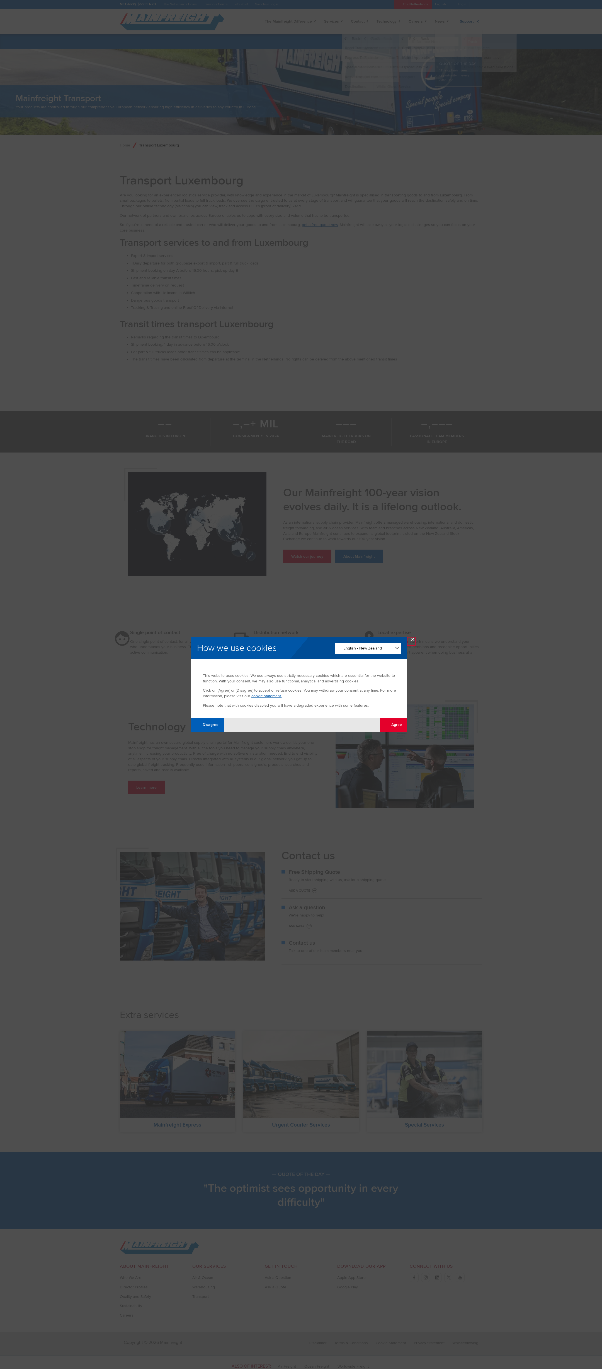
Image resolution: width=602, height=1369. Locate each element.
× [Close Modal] (413, 640)
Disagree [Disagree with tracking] (207, 724)
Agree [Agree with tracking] (393, 724)
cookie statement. (266, 696)
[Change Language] (368, 648)
